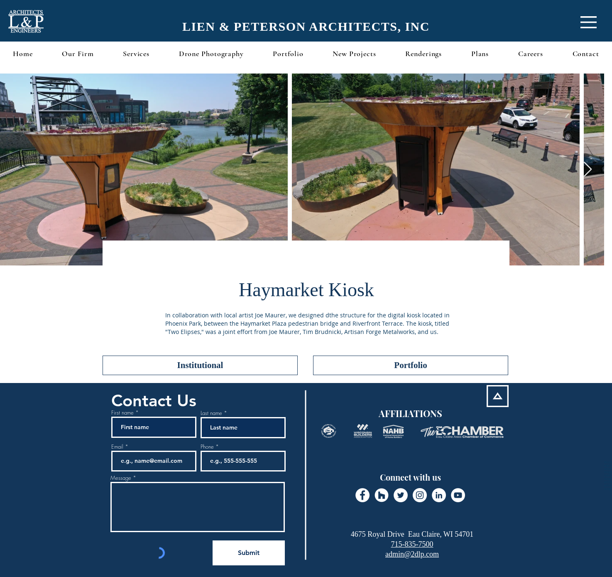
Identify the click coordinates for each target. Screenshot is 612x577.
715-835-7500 (412, 544)
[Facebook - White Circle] (362, 495)
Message (120, 478)
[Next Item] (587, 170)
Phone (207, 446)
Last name (211, 413)
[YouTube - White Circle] (458, 495)
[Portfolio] (410, 365)
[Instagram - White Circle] (420, 495)
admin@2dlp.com (412, 554)
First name (122, 412)
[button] (588, 22)
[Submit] (249, 552)
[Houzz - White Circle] (382, 495)
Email (117, 446)
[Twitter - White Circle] (401, 495)
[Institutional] (200, 365)
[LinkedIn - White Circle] (439, 495)
